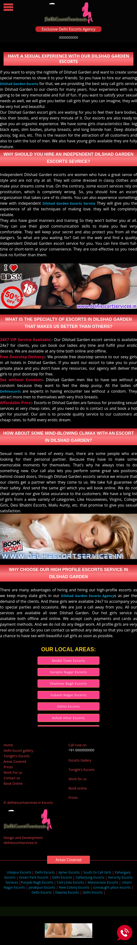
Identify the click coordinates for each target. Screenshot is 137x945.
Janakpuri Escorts (42, 887)
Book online (77, 788)
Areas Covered (15, 761)
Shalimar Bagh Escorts (68, 683)
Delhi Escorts (45, 872)
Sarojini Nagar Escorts (68, 672)
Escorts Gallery (79, 760)
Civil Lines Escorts (70, 882)
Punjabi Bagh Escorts (37, 882)
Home (8, 745)
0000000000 (68, 37)
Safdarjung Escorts (90, 877)
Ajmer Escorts (69, 872)
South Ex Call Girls (97, 872)
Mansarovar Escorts (103, 882)
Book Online (13, 783)
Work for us (77, 779)
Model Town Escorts (68, 660)
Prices (8, 767)
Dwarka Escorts (67, 892)
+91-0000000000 (81, 750)
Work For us (13, 772)
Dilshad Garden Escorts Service (69, 203)
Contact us (12, 778)
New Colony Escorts (74, 887)
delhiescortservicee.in (20, 842)
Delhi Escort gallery (18, 750)
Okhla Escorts (68, 706)
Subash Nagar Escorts (68, 695)
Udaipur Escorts (19, 872)
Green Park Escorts (34, 877)
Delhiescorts (10, 391)
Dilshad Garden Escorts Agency (87, 595)
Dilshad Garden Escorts (19, 83)
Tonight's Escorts (17, 756)
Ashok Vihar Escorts (68, 718)
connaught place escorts (112, 887)
